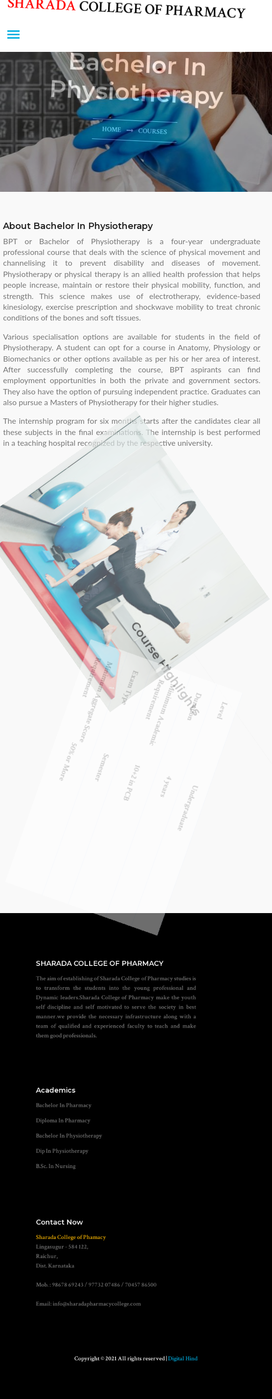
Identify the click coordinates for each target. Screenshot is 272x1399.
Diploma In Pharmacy (76, 1122)
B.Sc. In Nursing (70, 1160)
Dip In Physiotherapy (75, 1147)
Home (109, 128)
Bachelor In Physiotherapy (81, 1135)
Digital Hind (174, 1358)
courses (149, 133)
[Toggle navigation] (13, 35)
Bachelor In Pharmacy (77, 1110)
